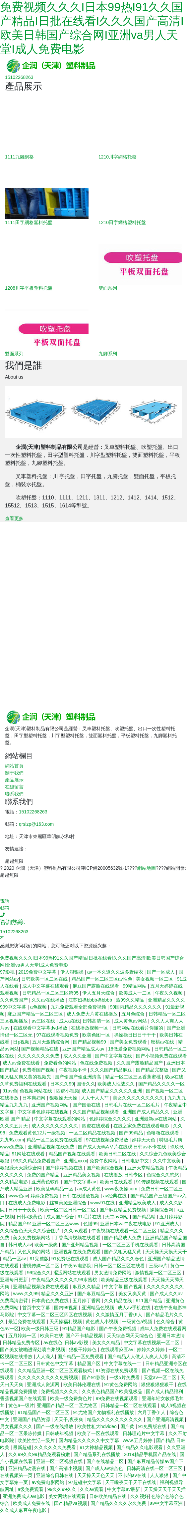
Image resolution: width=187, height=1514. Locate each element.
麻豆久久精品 (87, 1286)
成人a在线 (69, 1021)
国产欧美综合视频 (106, 1167)
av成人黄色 (89, 1188)
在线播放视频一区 (90, 1028)
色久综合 (166, 1321)
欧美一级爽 (46, 1244)
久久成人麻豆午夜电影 (24, 1510)
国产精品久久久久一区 (161, 1083)
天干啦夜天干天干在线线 (131, 1482)
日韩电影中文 (135, 1160)
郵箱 (4, 908)
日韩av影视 (77, 1342)
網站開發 (175, 868)
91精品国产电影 (79, 1328)
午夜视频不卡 (73, 1069)
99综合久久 (39, 1272)
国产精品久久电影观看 (140, 1447)
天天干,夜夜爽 (69, 1419)
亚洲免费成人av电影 (24, 1496)
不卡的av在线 (133, 1475)
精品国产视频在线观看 (72, 1153)
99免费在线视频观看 (117, 1398)
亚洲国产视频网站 (50, 1104)
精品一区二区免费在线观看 (55, 1139)
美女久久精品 (106, 1342)
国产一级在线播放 (55, 1426)
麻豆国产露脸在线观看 (96, 986)
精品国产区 (89, 1363)
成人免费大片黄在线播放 (93, 1014)
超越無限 (14, 861)
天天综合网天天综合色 (131, 1335)
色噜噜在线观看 (163, 1132)
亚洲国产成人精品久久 (146, 1111)
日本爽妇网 (34, 1097)
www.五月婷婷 (138, 1440)
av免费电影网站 (48, 1482)
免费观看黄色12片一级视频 (37, 1132)
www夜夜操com (121, 1188)
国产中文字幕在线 (114, 1056)
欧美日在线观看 (117, 1181)
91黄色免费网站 (121, 1384)
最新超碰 (22, 1447)
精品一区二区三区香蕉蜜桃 (133, 1076)
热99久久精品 (130, 1000)
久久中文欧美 (167, 1160)
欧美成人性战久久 (116, 1083)
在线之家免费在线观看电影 (141, 1125)
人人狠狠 (160, 1475)
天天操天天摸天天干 (166, 1251)
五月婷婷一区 (22, 1335)
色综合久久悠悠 (163, 1174)
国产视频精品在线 (40, 1049)
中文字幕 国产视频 (124, 1286)
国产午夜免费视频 (118, 1328)
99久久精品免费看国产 (37, 1160)
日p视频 (21, 1042)
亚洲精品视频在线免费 (52, 1146)
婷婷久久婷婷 (151, 1349)
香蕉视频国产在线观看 (24, 1398)
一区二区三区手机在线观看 (130, 1244)
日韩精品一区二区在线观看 (129, 1405)
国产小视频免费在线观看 (161, 1056)
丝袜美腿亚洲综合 (68, 1202)
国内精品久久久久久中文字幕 (89, 1440)
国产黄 (128, 1426)
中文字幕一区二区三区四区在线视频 (55, 1314)
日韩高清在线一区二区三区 (155, 1468)
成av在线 (173, 1076)
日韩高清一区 (97, 1021)
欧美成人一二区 (136, 993)
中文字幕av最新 (124, 1489)
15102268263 (33, 811)
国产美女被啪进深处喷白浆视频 (33, 1349)
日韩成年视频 (60, 1433)
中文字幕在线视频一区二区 (152, 1342)
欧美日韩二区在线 (118, 1153)
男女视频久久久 (17, 1426)
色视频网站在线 (36, 1090)
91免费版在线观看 (70, 1258)
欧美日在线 (51, 1335)
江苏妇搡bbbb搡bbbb (90, 1000)
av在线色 (52, 1342)
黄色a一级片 (21, 1405)
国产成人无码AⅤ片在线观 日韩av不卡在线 (122, 1146)
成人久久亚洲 (78, 1056)
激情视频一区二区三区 (159, 1272)
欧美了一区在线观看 (98, 1433)
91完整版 (39, 1258)
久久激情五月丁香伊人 (120, 1314)
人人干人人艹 (95, 1097)
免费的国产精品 (44, 1174)
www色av (18, 1195)
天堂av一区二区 (161, 1377)
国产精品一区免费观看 (81, 1356)
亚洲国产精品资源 (32, 1419)
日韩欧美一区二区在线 (45, 979)
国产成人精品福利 (165, 1391)
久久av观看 (76, 1230)
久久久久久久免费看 (55, 1447)
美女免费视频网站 (32, 1237)
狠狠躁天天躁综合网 (21, 1167)
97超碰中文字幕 (85, 1482)
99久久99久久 (62, 1489)
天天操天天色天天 (96, 1475)
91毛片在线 (90, 1216)
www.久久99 (25, 1293)
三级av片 (158, 1265)
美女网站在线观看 (67, 1496)
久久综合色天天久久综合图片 (31, 1230)
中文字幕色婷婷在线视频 (44, 1111)
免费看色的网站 (61, 1062)
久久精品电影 (14, 1181)
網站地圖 (146, 868)
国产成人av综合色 (105, 1468)
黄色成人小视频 (102, 1321)
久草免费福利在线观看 (24, 1083)
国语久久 (86, 1083)
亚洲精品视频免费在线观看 (41, 1286)
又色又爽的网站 (34, 1251)
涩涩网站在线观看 (72, 1272)
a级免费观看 (31, 1489)
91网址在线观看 (29, 1153)
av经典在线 (115, 1195)
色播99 (90, 1223)
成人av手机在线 (135, 1307)
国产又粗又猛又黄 (123, 1251)
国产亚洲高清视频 (166, 1419)
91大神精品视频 (97, 1447)
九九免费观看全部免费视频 (78, 1007)
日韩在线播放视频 (81, 1195)
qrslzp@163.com (36, 824)
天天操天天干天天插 (165, 1489)
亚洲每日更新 (14, 1279)
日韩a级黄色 (30, 1216)
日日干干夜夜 (22, 1209)
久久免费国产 (14, 1000)
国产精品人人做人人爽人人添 (138, 1356)
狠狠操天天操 (64, 1097)
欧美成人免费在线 (32, 1503)
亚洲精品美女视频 (82, 1174)
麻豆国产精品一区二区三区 (35, 1014)
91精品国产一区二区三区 (44, 1412)
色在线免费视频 (97, 1062)
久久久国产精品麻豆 (111, 1069)
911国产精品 (149, 1300)
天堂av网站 (117, 1216)
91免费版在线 (153, 1426)
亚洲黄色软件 (46, 1181)
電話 (4, 901)
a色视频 (39, 1007)
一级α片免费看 (125, 1377)
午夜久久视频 (169, 993)
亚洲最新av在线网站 (156, 1118)
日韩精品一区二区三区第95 (51, 993)
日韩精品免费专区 (22, 1342)
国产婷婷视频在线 (64, 1167)
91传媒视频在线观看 (157, 1181)
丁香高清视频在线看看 (78, 1237)
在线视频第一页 (17, 1475)
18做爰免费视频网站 (130, 1049)
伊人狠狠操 (72, 972)
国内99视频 (66, 1307)
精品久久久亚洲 (58, 1293)
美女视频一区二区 (155, 979)
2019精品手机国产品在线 (150, 1454)
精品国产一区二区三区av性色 (103, 979)
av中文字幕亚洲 (167, 1503)
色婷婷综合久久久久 (110, 1118)
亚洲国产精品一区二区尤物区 (67, 1405)
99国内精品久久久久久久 (136, 1007)
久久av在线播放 (48, 1000)
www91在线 (103, 1202)
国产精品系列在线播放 (97, 1454)
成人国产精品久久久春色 (119, 1258)
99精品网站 (135, 986)
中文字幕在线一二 (123, 1363)
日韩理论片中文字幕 (144, 1433)
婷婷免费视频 (45, 1195)
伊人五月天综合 (99, 993)
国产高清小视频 (66, 1468)
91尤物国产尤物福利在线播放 (104, 1412)
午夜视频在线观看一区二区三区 (125, 1230)
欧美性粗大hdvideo (97, 1426)
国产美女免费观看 (129, 1042)
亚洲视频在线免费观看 (78, 1251)
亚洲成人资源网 (44, 1384)
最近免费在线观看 (27, 1321)
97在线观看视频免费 (58, 1035)
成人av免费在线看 (22, 1062)
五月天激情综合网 (51, 1042)
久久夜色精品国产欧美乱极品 (113, 1391)
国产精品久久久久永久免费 (119, 1503)
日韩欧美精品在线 (108, 1496)
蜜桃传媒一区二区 (41, 1265)
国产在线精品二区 (106, 1461)
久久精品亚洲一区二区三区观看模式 (55, 1370)
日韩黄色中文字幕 (55, 1363)
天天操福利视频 (66, 1321)
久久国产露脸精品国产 (140, 1062)
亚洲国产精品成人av (84, 1049)
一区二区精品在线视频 (93, 1132)
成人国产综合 (60, 1216)
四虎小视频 (67, 1090)
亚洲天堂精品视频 (146, 1167)
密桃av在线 (163, 1042)
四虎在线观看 (96, 1125)
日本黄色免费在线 (50, 1300)
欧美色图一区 (96, 1035)
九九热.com (12, 1139)
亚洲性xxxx (75, 1160)
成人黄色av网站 (131, 1021)
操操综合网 (162, 1209)
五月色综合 (133, 1014)
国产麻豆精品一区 (96, 1293)
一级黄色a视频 (138, 1321)
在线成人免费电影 (27, 1202)
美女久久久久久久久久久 (139, 1097)
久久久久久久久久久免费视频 (48, 1377)
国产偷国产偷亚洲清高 (78, 1076)
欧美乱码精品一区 (55, 1188)
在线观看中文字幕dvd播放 (40, 1028)
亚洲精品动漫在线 (27, 1468)
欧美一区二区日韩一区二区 (68, 1209)
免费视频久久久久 (60, 1391)
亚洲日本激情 (171, 1335)
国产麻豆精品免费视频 (123, 1209)
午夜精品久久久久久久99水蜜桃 (64, 1279)
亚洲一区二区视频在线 (60, 1461)
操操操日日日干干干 (135, 1035)
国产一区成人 (161, 972)
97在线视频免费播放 (107, 1139)
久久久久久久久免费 (39, 1056)
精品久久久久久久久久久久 (115, 1419)
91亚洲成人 (167, 1223)
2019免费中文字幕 (38, 972)
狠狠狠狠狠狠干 (158, 1384)
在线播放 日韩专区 (124, 1174)
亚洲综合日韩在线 (55, 1475)
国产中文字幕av (80, 1181)
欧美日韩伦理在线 (82, 1384)
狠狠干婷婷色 (83, 1349)
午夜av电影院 (77, 1265)
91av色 (10, 1090)
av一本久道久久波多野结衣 (116, 972)
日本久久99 (62, 1083)
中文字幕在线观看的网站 (60, 1118)
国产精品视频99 (90, 1042)
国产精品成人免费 (123, 1237)
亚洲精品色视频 (98, 1307)
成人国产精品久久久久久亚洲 (112, 1090)
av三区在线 (43, 1021)
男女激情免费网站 (113, 1272)
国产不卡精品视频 (85, 1335)
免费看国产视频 (39, 1069)
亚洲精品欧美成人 (138, 1202)
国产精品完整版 (153, 1069)
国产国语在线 (87, 1104)
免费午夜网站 (104, 1160)
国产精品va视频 (71, 1503)
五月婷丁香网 (87, 1300)
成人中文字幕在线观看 (46, 986)
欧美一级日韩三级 (40, 1328)
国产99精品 (131, 1132)
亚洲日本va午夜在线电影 (126, 1223)
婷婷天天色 (144, 1139)
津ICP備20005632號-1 (104, 868)
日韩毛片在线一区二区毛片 (132, 1104)
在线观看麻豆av (117, 1349)
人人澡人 (45, 1356)
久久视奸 (139, 1496)
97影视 (8, 972)
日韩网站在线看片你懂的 (138, 1028)
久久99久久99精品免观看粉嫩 (39, 1454)
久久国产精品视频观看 (96, 1111)
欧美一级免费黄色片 (71, 1398)
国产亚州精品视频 (80, 1244)
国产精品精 (144, 1216)
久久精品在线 (118, 1300)
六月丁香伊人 (152, 1412)
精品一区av (15, 1258)
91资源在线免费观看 (117, 1370)
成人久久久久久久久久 (55, 1125)
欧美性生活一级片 (37, 1440)
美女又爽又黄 (133, 1293)
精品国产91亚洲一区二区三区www (44, 1223)
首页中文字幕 (36, 1307)
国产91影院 (94, 1377)
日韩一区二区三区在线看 (120, 1265)
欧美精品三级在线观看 (125, 1279)
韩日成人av (20, 1244)
